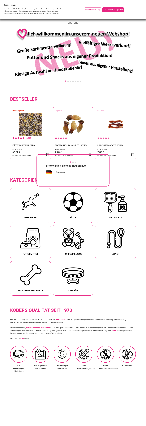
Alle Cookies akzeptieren (113, 10)
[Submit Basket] (47, 154)
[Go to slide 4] (73, 81)
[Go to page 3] (75, 162)
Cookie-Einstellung (92, 10)
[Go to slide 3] (70, 81)
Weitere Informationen (52, 13)
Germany (60, 172)
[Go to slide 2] (68, 81)
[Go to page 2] (73, 162)
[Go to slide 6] (78, 81)
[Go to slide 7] (80, 81)
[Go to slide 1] (65, 81)
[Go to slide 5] (75, 81)
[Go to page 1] (70, 162)
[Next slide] (134, 136)
